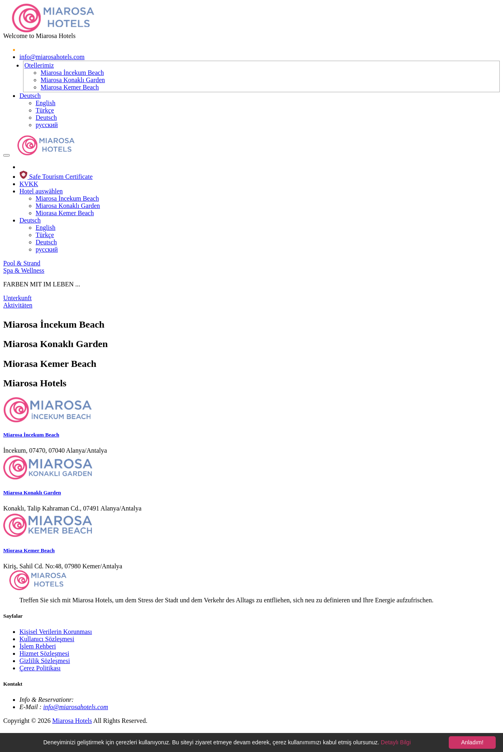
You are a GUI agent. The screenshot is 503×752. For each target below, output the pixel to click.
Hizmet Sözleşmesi (44, 653)
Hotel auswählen (41, 191)
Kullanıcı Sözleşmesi (46, 638)
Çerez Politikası (40, 668)
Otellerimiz (39, 65)
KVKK (28, 183)
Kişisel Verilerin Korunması (55, 631)
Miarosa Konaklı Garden (72, 79)
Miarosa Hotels (72, 720)
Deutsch (29, 95)
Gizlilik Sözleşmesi (44, 660)
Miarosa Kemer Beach (69, 87)
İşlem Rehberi (37, 646)
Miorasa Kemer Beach (65, 213)
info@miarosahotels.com (52, 56)
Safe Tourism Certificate (56, 176)
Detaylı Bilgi (396, 742)
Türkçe (45, 110)
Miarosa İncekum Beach (72, 72)
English (45, 103)
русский (47, 124)
